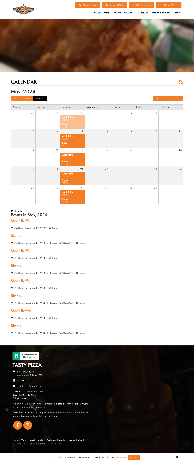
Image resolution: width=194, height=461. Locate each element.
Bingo (16, 236)
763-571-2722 (87, 5)
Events (55, 228)
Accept (134, 457)
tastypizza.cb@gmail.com (29, 386)
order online (35, 403)
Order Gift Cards (142, 5)
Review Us (169, 5)
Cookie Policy (120, 457)
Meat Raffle (21, 221)
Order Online (115, 5)
